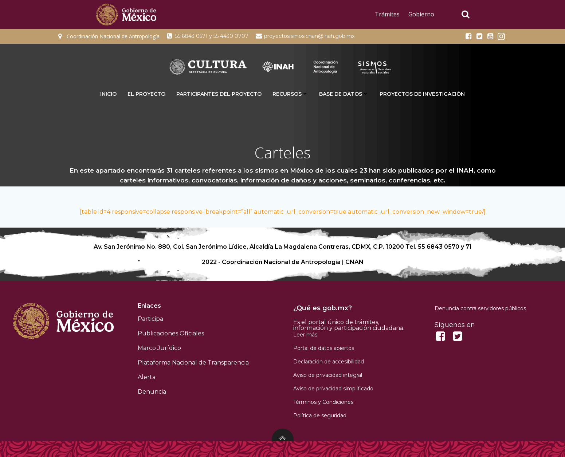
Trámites (387, 14)
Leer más (305, 334)
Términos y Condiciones (323, 402)
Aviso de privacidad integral (327, 375)
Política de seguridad (319, 415)
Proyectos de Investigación (422, 94)
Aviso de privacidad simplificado (333, 388)
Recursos (290, 94)
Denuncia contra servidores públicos (480, 308)
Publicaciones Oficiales (171, 333)
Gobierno (421, 14)
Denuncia (152, 391)
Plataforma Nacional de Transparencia (193, 362)
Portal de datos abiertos (323, 348)
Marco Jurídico (159, 347)
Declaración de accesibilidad (328, 361)
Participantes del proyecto (219, 94)
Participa (150, 318)
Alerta (147, 377)
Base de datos (344, 94)
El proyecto (146, 94)
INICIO (108, 94)
